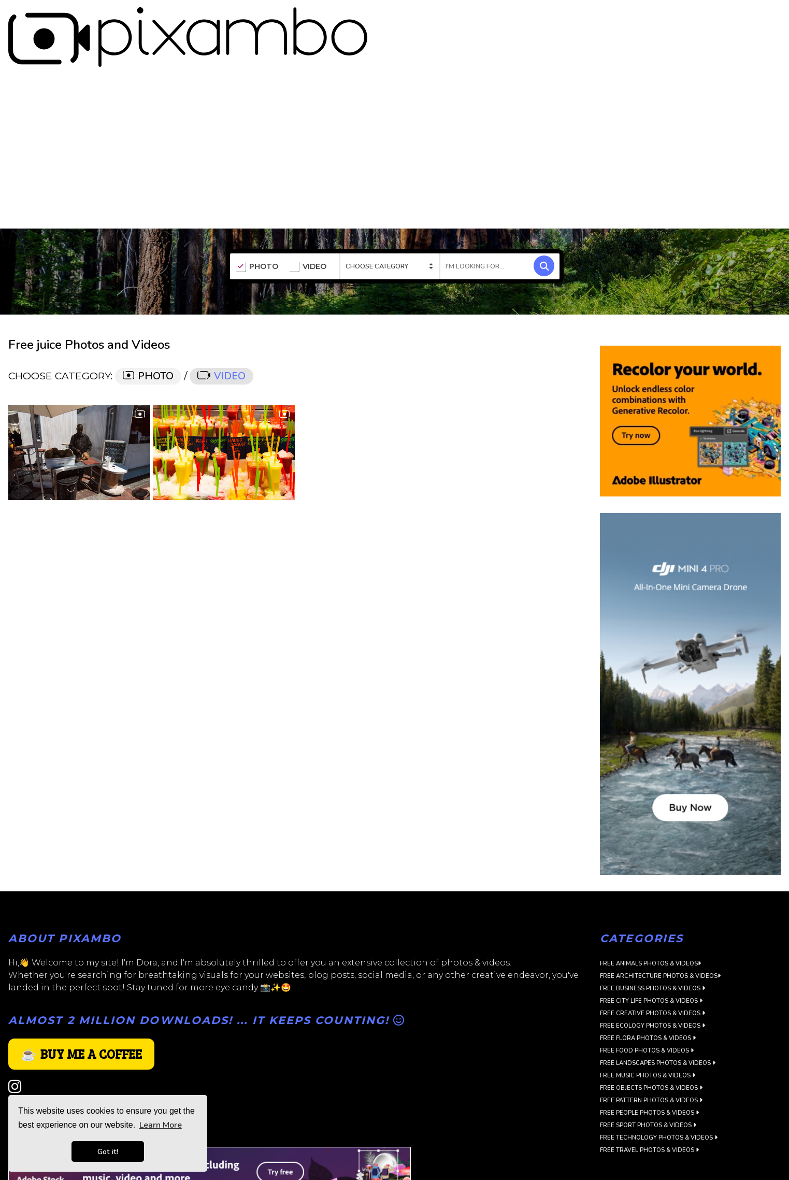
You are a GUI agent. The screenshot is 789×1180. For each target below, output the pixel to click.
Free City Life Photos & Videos (651, 960)
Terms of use (31, 1080)
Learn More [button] (160, 1125)
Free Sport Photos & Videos (648, 1085)
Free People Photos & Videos (649, 1072)
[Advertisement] (395, 110)
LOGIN (771, 16)
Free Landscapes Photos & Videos (657, 1023)
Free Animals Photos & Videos (650, 923)
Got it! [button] (107, 1151)
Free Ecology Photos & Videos (652, 985)
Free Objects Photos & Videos (651, 1047)
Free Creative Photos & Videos (652, 973)
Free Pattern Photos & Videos (651, 1060)
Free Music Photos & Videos (647, 1035)
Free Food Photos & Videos (647, 1010)
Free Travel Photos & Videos (649, 1110)
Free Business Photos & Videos (652, 948)
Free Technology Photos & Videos (659, 1097)
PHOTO (256, 226)
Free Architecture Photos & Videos (660, 936)
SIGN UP (732, 16)
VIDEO (307, 226)
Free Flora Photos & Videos (648, 998)
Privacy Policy (34, 1068)
